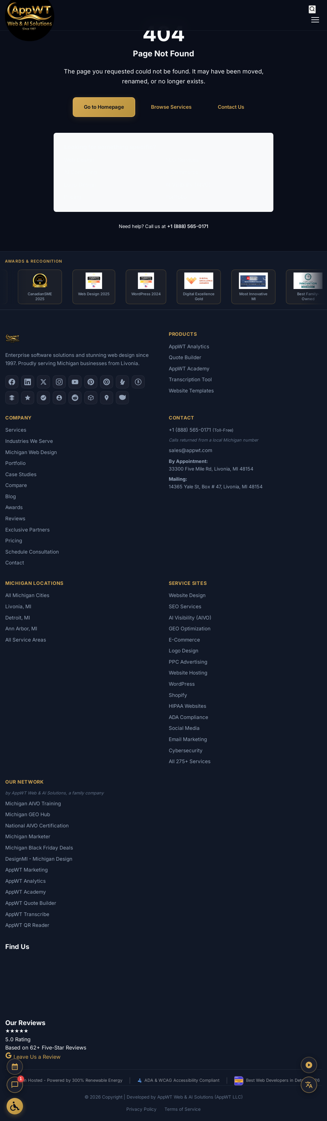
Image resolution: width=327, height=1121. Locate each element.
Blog (10, 496)
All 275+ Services (190, 761)
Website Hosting (188, 673)
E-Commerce (181, 172)
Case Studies (21, 474)
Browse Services (171, 107)
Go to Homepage (104, 107)
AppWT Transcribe (27, 914)
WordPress (182, 684)
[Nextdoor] (43, 397)
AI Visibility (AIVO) (188, 184)
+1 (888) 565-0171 (187, 226)
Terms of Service (182, 1109)
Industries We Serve (29, 441)
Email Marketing (188, 739)
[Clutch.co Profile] (106, 381)
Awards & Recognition (33, 261)
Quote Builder (185, 357)
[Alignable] (59, 397)
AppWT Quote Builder (30, 903)
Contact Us (231, 107)
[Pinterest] (90, 381)
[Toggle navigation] (315, 19)
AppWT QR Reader (27, 925)
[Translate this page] (309, 1085)
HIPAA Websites (187, 706)
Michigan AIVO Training (33, 803)
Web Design (79, 160)
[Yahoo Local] (122, 397)
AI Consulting (80, 172)
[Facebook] (11, 381)
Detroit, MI (17, 618)
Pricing (72, 196)
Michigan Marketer (27, 836)
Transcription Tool (190, 379)
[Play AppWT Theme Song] (309, 1065)
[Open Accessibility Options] (15, 1106)
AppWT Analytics (189, 346)
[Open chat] (15, 1085)
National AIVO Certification (37, 825)
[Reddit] (75, 397)
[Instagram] (59, 381)
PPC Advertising (188, 662)
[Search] (312, 9)
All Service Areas (25, 640)
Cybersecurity (186, 750)
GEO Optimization (190, 628)
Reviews (15, 518)
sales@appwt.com (190, 450)
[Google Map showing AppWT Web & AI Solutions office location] (163, 984)
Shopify (178, 695)
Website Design (187, 595)
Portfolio (176, 196)
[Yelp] (122, 381)
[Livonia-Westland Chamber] (90, 397)
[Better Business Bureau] (138, 381)
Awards (14, 507)
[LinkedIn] (27, 381)
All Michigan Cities (27, 595)
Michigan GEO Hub (27, 814)
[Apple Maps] (106, 397)
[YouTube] (75, 381)
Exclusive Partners (27, 530)
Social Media (184, 728)
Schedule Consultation (32, 552)
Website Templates (191, 391)
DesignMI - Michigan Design (38, 859)
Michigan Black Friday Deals (39, 848)
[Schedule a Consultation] (15, 1066)
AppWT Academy (189, 368)
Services (15, 430)
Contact (14, 563)
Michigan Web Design (31, 452)
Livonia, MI (18, 606)
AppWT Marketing (26, 870)
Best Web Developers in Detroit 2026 (277, 1080)
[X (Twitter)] (43, 381)
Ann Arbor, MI (21, 628)
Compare (16, 485)
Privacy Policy (141, 1109)
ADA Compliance (188, 717)
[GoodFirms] (27, 397)
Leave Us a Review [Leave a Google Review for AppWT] (33, 1056)
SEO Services (182, 160)
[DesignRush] (11, 397)
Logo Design (80, 184)
